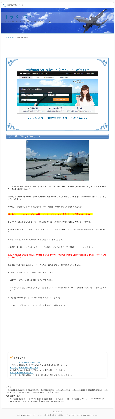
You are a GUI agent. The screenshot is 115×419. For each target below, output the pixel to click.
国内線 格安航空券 (14, 401)
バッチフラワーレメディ (28, 368)
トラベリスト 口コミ (63, 390)
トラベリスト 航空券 (34, 399)
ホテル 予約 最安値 (78, 390)
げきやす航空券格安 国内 (16, 399)
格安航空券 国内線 (47, 390)
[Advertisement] (57, 47)
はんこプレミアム (17, 362)
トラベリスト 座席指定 (30, 401)
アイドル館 (14, 368)
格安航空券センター (32, 362)
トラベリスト (19, 16)
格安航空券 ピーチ (57, 401)
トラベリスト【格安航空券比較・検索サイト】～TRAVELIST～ (57, 415)
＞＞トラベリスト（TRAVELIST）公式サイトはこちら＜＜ (57, 118)
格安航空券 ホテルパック (80, 399)
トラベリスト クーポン (62, 399)
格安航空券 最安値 (25, 392)
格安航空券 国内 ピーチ (41, 392)
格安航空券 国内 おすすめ (16, 390)
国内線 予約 (45, 401)
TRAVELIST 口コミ (98, 399)
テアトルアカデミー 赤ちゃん (21, 373)
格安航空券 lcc (56, 392)
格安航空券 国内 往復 (95, 390)
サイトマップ (57, 411)
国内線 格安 (48, 399)
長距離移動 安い (33, 390)
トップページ (10, 37)
